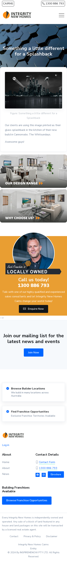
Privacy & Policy (32, 536)
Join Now (33, 352)
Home (5, 462)
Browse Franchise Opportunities (26, 500)
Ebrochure (56, 474)
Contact (14, 536)
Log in (5, 445)
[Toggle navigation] (61, 15)
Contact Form (47, 462)
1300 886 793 (53, 3)
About (6, 468)
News (5, 474)
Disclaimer (51, 536)
